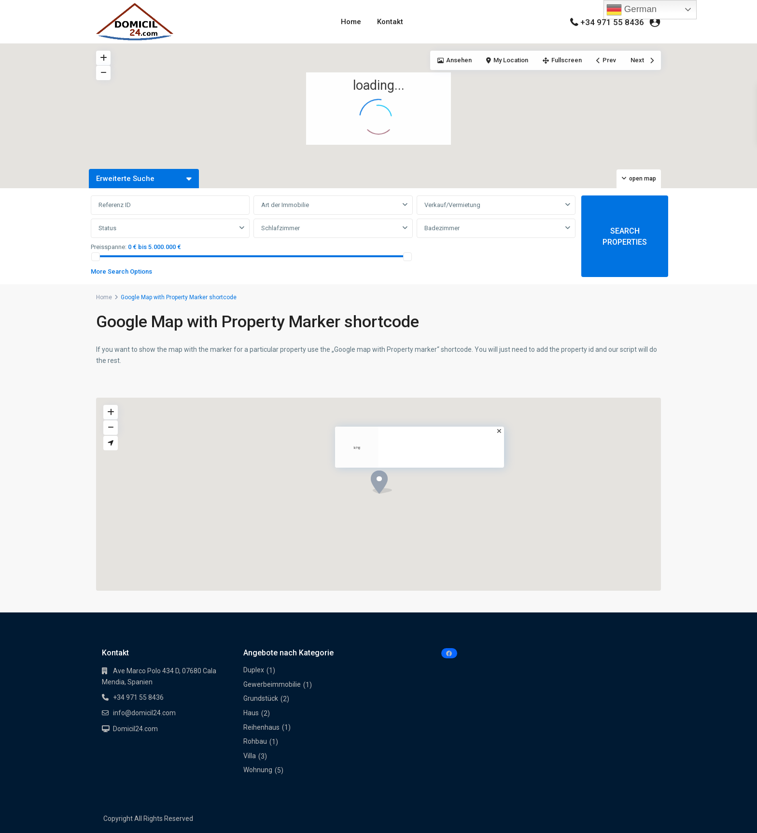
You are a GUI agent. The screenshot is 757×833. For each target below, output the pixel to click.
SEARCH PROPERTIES (625, 236)
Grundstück (260, 698)
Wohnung (257, 770)
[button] (585, 97)
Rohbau (255, 741)
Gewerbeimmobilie (272, 684)
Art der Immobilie (285, 204)
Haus (251, 713)
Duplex (253, 670)
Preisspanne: (108, 246)
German (631, 9)
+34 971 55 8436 (612, 22)
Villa (249, 756)
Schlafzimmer (280, 228)
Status (107, 228)
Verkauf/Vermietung (452, 204)
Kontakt (390, 21)
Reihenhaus (261, 727)
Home (351, 21)
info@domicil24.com (144, 713)
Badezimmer (442, 228)
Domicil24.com (135, 729)
